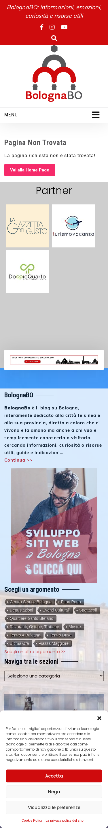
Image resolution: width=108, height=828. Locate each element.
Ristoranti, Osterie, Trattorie (34, 626)
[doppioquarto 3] (27, 271)
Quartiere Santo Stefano (31, 618)
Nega (54, 792)
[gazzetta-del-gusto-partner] (27, 225)
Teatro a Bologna (25, 635)
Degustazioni (21, 610)
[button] (99, 717)
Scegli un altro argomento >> (34, 652)
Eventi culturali (56, 610)
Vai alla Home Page (29, 170)
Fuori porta (71, 601)
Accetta (54, 776)
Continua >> (18, 460)
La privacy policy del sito (65, 821)
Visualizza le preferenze (54, 807)
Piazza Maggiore (54, 643)
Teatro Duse (60, 635)
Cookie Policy (32, 821)
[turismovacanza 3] (73, 225)
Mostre (75, 626)
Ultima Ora (19, 643)
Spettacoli (88, 610)
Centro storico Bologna (31, 601)
